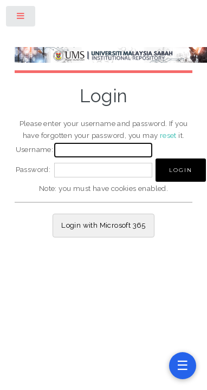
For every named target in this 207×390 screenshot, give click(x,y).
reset (168, 135)
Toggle (21, 18)
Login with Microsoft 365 (103, 225)
